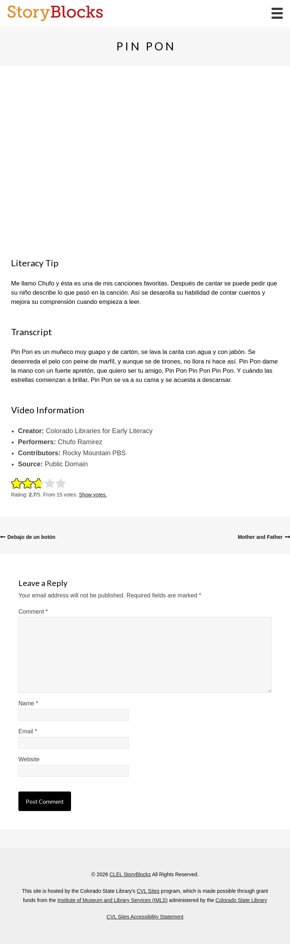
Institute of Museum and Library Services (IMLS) (112, 900)
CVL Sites (148, 891)
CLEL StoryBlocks (130, 874)
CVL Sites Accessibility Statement (145, 917)
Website (29, 759)
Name (28, 703)
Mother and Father (260, 537)
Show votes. (93, 495)
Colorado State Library (241, 900)
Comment (33, 611)
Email (27, 731)
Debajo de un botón (31, 537)
